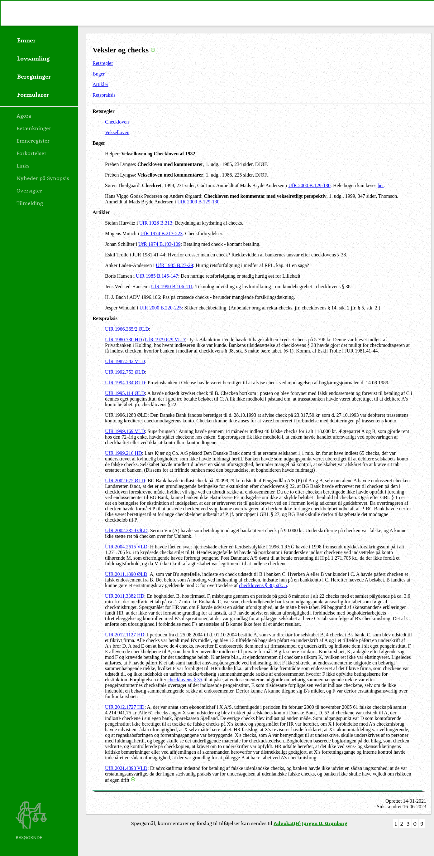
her (381, 185)
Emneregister (33, 140)
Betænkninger (34, 127)
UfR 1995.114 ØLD (125, 393)
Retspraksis (104, 95)
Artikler (100, 84)
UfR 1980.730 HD (123, 339)
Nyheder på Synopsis (43, 177)
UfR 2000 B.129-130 (309, 185)
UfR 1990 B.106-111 (172, 286)
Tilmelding (30, 202)
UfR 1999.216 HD (123, 453)
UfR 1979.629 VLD (165, 339)
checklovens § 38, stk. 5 (263, 585)
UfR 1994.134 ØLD (125, 382)
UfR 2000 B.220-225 (161, 307)
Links (23, 165)
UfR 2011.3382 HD (124, 596)
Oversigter (29, 190)
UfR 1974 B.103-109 (159, 244)
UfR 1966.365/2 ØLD (127, 329)
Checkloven (117, 121)
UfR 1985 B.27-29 (174, 265)
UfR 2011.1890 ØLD (126, 574)
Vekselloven (117, 132)
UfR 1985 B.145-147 (157, 276)
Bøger (99, 73)
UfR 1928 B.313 (155, 223)
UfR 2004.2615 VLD (126, 546)
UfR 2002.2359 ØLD (126, 530)
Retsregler (103, 63)
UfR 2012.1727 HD (125, 707)
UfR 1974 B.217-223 (161, 233)
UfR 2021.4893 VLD (126, 768)
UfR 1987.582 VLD (125, 361)
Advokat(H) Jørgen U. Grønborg (310, 823)
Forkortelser (31, 152)
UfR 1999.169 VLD (125, 431)
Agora (24, 115)
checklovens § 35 (185, 679)
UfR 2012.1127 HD (124, 634)
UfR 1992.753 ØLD (125, 372)
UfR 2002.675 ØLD (125, 480)
